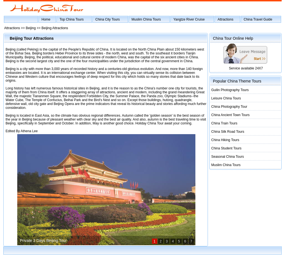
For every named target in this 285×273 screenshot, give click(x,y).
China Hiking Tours (225, 140)
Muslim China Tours (146, 19)
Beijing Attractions (54, 28)
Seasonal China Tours (227, 157)
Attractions (226, 19)
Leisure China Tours (226, 98)
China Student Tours (226, 148)
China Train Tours (224, 123)
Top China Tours (72, 19)
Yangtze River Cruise (189, 19)
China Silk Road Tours (227, 132)
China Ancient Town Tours (230, 115)
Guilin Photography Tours (230, 90)
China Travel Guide (258, 19)
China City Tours (107, 19)
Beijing (31, 28)
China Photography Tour (229, 107)
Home (45, 19)
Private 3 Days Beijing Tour (43, 240)
